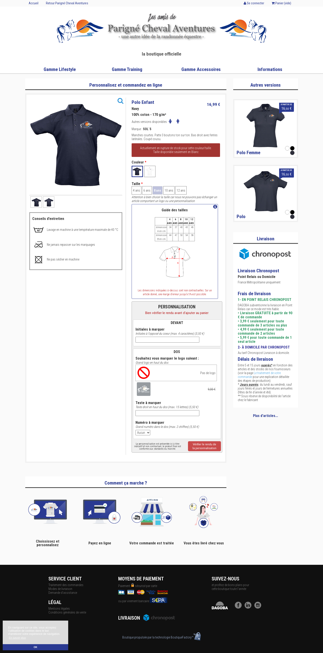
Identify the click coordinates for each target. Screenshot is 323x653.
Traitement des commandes (65, 585)
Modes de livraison (60, 589)
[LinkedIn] (249, 607)
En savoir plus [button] (17, 637)
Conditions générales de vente (67, 612)
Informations (270, 69)
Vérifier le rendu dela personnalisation (204, 446)
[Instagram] (258, 607)
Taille (137, 184)
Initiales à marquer (150, 329)
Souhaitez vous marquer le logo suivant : (167, 358)
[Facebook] (239, 607)
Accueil (33, 3)
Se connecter (254, 3)
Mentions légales (59, 608)
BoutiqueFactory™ (186, 637)
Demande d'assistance (62, 593)
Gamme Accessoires (201, 69)
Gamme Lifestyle (60, 69)
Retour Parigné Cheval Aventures (67, 3)
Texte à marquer (148, 403)
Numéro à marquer (149, 422)
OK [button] (35, 647)
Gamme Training (127, 69)
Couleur (139, 162)
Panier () (281, 3)
